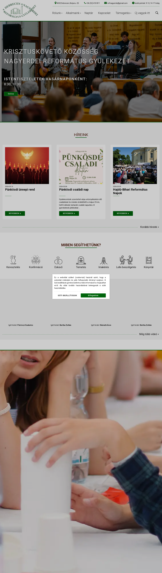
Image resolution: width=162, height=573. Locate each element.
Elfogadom (93, 295)
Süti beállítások (67, 295)
